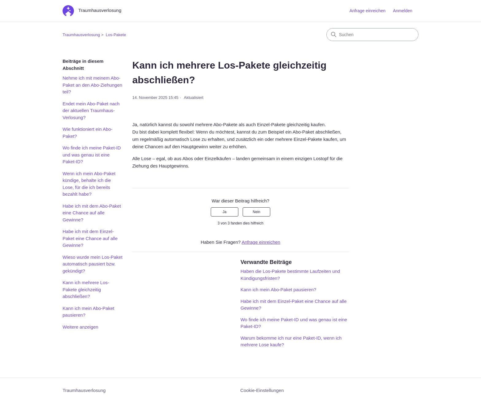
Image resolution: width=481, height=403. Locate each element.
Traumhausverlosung (81, 34)
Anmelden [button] (402, 10)
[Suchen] (372, 34)
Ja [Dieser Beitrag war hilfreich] (225, 212)
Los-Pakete (116, 34)
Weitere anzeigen (80, 327)
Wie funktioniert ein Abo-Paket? (88, 132)
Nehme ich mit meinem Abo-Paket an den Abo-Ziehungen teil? (92, 84)
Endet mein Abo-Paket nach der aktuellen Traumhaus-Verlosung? (91, 110)
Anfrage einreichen (367, 10)
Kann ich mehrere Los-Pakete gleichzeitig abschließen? (86, 289)
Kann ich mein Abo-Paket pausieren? (88, 312)
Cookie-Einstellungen (262, 390)
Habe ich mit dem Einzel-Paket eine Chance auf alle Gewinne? (90, 238)
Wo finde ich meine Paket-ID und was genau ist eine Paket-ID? (92, 154)
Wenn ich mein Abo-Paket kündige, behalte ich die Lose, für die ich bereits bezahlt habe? (89, 184)
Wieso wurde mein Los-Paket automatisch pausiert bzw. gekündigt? (92, 263)
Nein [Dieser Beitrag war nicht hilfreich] (256, 212)
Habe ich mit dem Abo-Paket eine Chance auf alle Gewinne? (92, 212)
